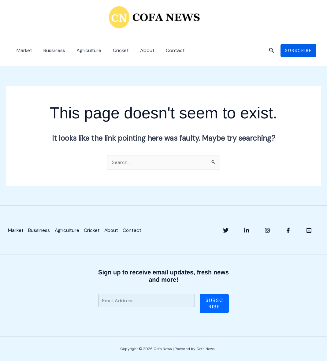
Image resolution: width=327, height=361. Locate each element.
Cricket (115, 50)
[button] (271, 51)
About (140, 50)
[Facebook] (288, 230)
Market (23, 50)
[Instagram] (267, 230)
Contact (166, 50)
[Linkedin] (246, 230)
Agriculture (84, 50)
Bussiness (52, 50)
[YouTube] (309, 230)
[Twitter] (226, 230)
